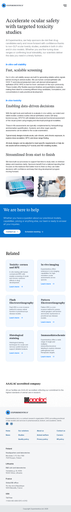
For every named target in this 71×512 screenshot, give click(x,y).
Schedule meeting (34, 232)
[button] (65, 5)
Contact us (12, 232)
